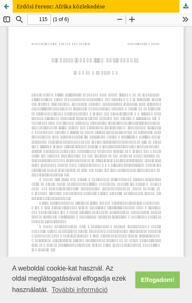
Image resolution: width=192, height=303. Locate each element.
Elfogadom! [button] (157, 279)
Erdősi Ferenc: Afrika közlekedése (61, 6)
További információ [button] (80, 289)
